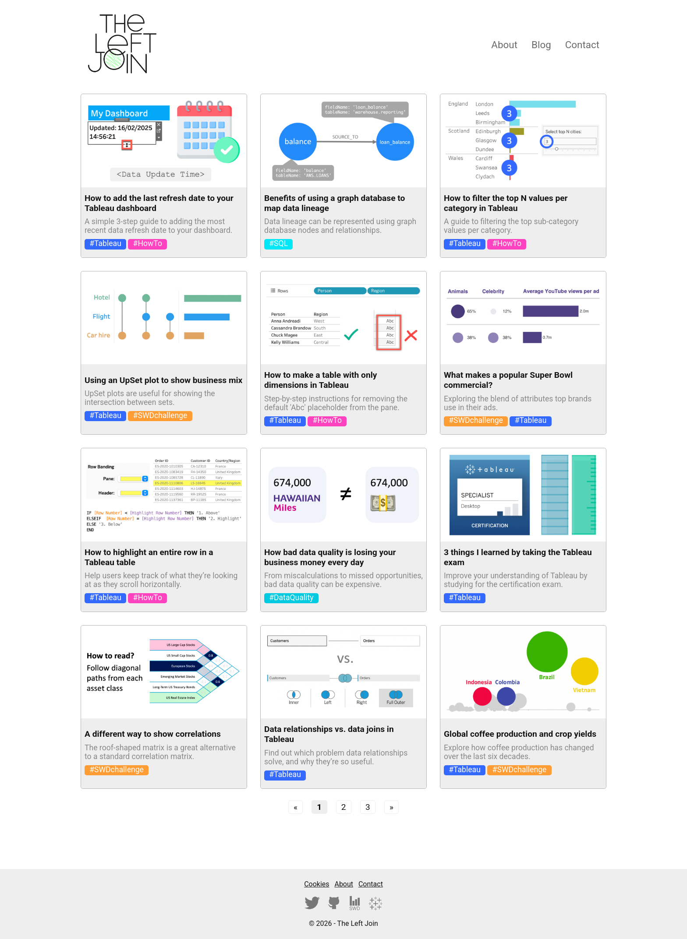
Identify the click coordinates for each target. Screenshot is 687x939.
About (504, 44)
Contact (582, 44)
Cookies (316, 884)
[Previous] (295, 807)
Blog (541, 44)
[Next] (391, 807)
